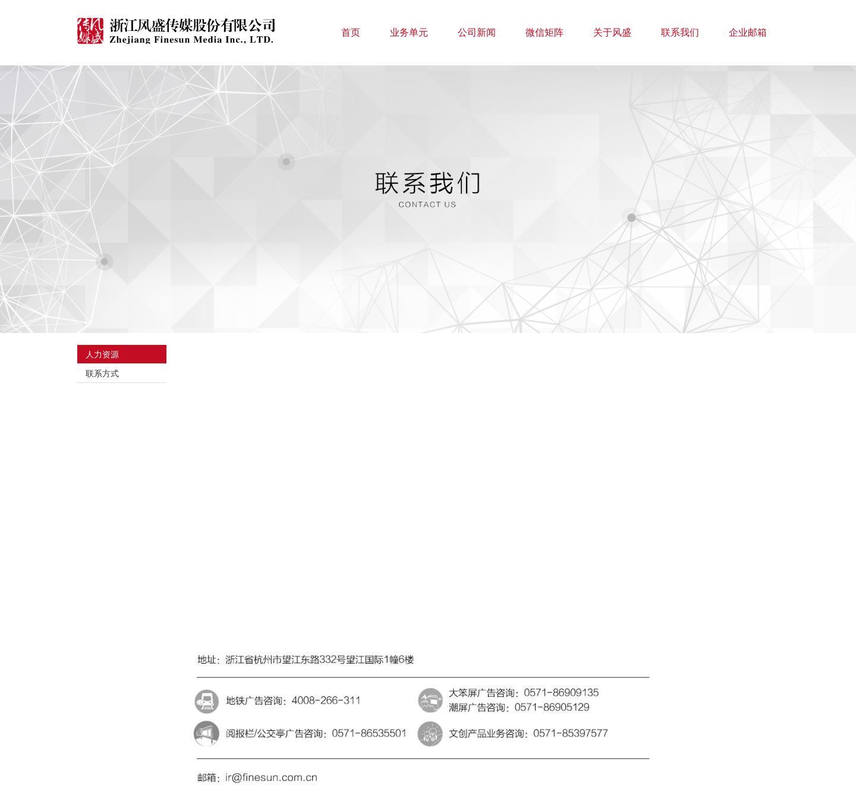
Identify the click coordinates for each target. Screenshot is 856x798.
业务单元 (409, 32)
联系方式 (102, 373)
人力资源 (102, 354)
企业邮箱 (748, 32)
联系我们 (680, 32)
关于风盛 (612, 32)
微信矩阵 (544, 32)
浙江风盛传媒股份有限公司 (178, 31)
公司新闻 (477, 32)
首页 (350, 32)
